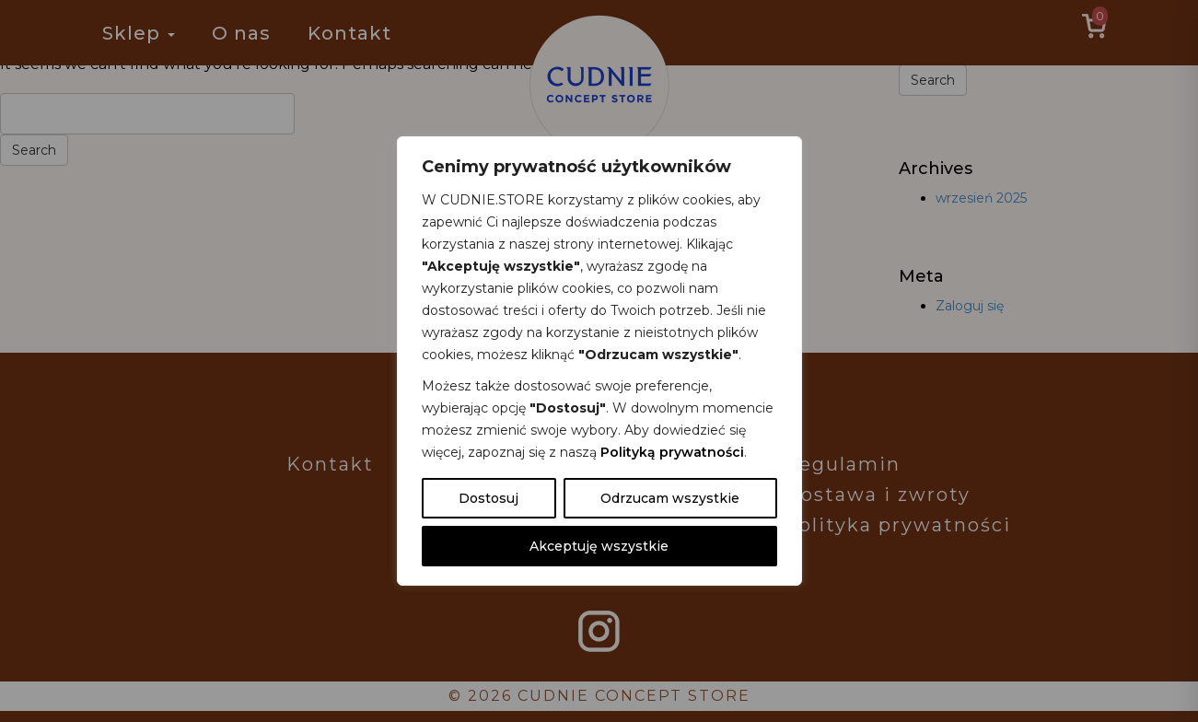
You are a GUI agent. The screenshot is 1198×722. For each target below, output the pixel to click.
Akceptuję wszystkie (599, 546)
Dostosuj (488, 498)
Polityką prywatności (672, 452)
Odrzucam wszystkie (669, 498)
